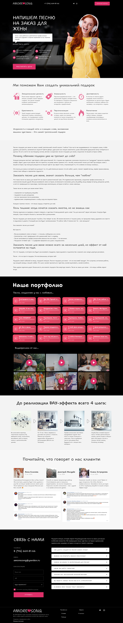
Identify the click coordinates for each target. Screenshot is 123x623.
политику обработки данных (30, 589)
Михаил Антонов (18, 621)
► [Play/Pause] (16, 301)
